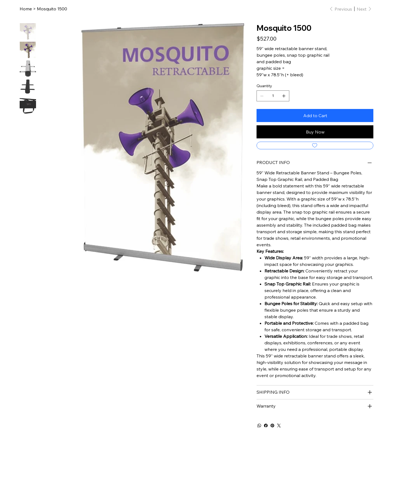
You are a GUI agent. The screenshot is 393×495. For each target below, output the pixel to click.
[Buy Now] (315, 131)
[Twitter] (279, 425)
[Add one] (283, 95)
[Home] (26, 8)
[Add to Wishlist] (315, 145)
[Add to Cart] (315, 115)
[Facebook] (266, 425)
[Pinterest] (272, 425)
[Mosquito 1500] (52, 8)
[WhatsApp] (259, 425)
